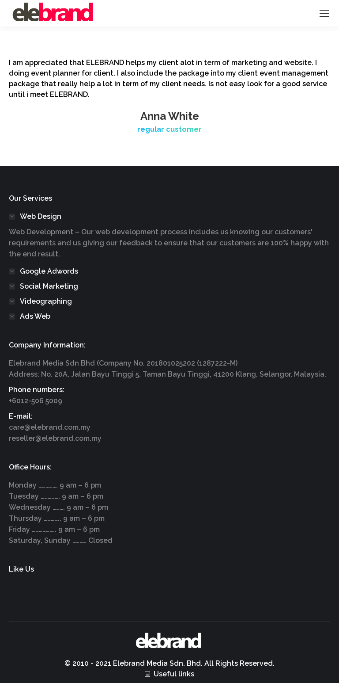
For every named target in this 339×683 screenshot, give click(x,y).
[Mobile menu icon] (324, 13)
